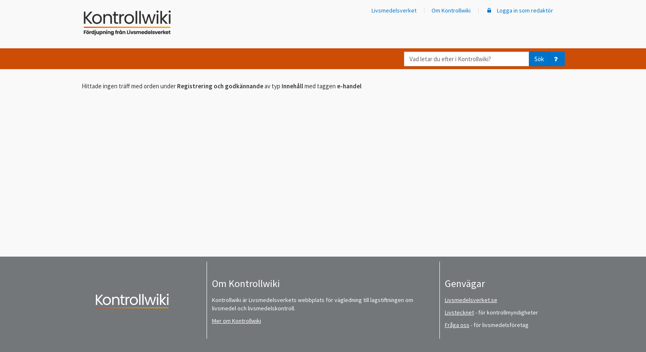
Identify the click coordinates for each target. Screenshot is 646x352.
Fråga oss (457, 325)
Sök (539, 59)
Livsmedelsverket (394, 10)
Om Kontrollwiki (451, 10)
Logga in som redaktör (519, 10)
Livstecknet (459, 312)
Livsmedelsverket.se (471, 300)
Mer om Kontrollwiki (236, 321)
